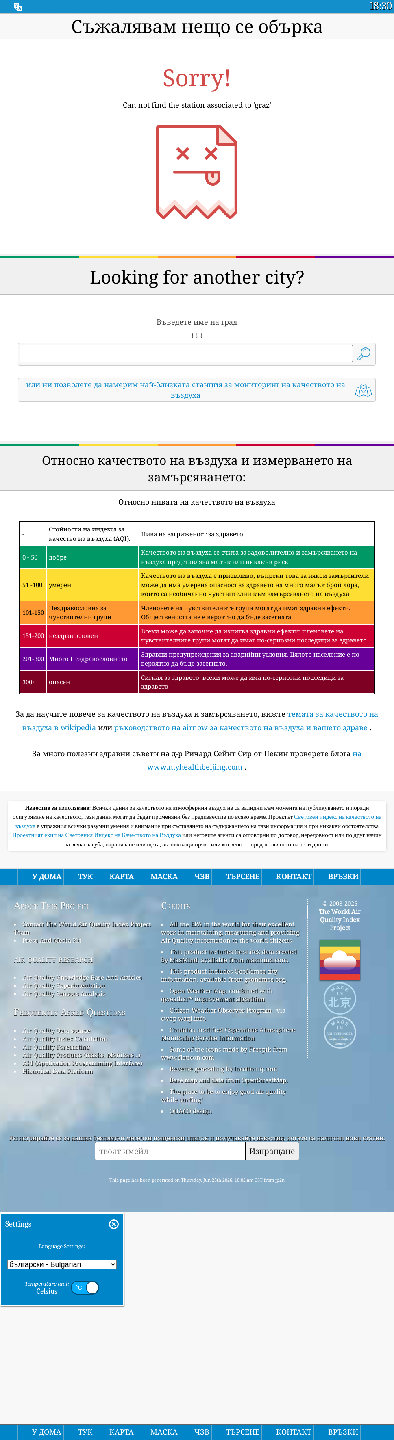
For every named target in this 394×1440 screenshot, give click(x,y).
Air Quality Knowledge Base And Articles (82, 1205)
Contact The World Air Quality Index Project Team (82, 1155)
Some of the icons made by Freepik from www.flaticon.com (224, 1281)
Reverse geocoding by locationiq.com (223, 1296)
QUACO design (191, 1338)
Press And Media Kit (51, 1168)
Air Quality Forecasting (55, 1274)
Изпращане (272, 1378)
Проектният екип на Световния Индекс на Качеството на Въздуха (97, 1062)
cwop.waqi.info (183, 1246)
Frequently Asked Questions (70, 1239)
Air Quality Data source (56, 1258)
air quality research (53, 1186)
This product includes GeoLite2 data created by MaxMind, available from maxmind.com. (229, 1183)
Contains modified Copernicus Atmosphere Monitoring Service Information (228, 1261)
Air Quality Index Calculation (65, 1266)
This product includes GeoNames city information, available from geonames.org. (224, 1203)
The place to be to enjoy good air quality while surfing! (223, 1323)
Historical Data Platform (57, 1299)
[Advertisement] (197, 480)
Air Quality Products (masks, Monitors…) (81, 1282)
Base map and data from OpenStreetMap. (229, 1307)
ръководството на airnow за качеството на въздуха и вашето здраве (241, 841)
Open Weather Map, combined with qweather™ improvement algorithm (217, 1222)
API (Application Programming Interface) (82, 1290)
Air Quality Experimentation (63, 1213)
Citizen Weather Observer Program (221, 1238)
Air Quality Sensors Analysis (63, 1221)
